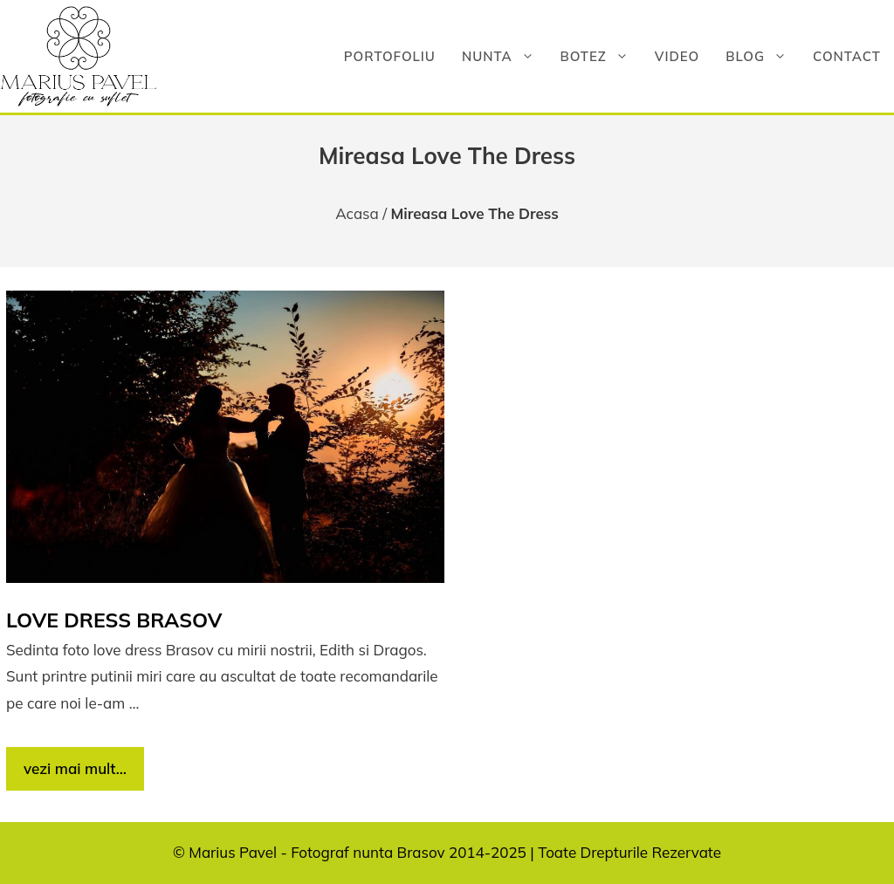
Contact (847, 56)
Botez (601, 56)
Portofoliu (390, 56)
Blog (763, 56)
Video (677, 56)
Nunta (504, 56)
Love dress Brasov (114, 620)
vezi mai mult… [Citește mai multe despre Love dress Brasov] (75, 768)
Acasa (357, 213)
